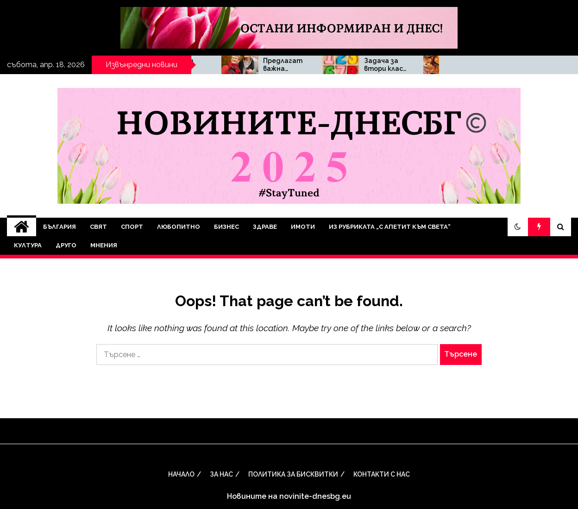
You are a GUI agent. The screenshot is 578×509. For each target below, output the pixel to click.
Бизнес (226, 226)
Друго (66, 245)
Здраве (265, 226)
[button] (518, 227)
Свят (98, 226)
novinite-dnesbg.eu (315, 496)
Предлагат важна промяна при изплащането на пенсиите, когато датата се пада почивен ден (357, 65)
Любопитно (178, 226)
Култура (28, 245)
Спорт (132, 226)
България (59, 226)
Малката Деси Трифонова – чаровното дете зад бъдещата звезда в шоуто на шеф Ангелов (256, 65)
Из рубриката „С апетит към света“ (390, 226)
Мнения (103, 245)
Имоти (303, 226)
